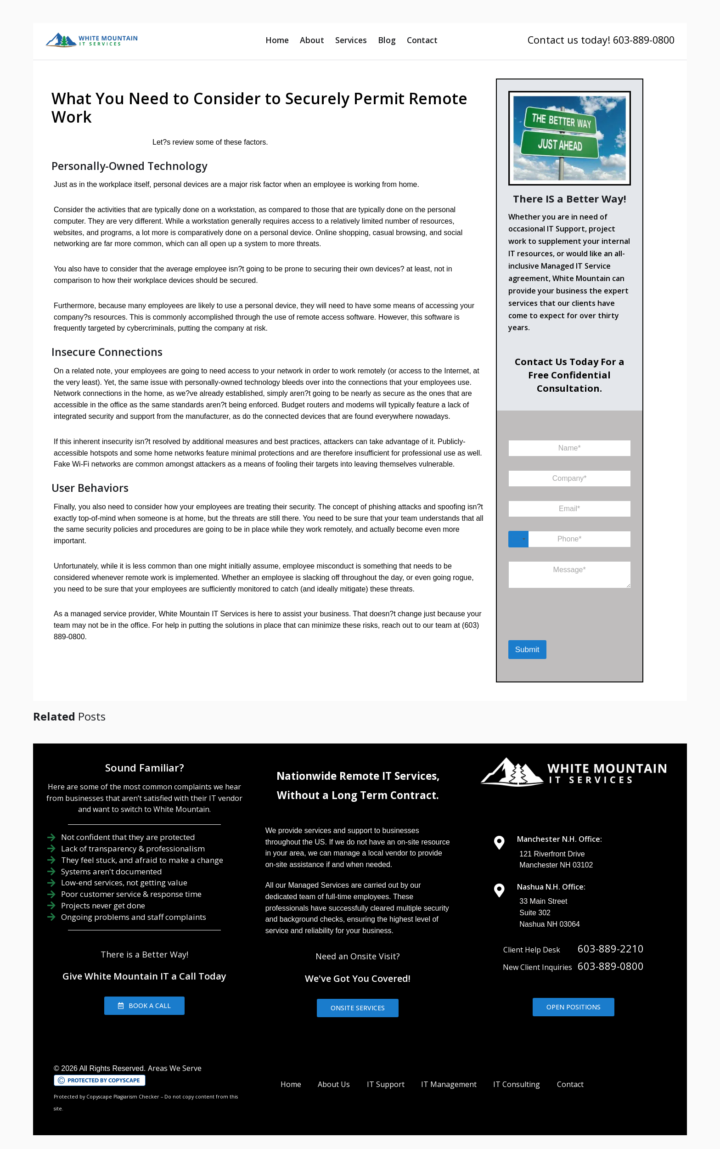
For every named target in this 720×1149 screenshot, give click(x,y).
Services (351, 39)
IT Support (386, 1084)
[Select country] (518, 539)
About (312, 39)
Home (277, 39)
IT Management (449, 1084)
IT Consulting (516, 1084)
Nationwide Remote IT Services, (357, 776)
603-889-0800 (611, 966)
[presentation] (555, 628)
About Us (334, 1084)
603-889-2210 (611, 948)
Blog (387, 39)
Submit (527, 649)
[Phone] (569, 539)
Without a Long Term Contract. (358, 795)
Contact (422, 39)
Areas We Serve (175, 1068)
